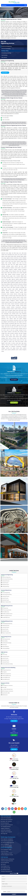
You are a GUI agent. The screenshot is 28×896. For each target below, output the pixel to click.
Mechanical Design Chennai (15, 90)
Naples (25, 312)
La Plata (22, 298)
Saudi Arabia (14, 331)
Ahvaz (13, 254)
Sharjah (2, 334)
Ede (25, 274)
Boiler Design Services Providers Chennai (19, 123)
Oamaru (18, 315)
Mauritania (8, 308)
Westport (24, 348)
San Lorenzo (16, 326)
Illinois (5, 287)
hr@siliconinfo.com (14, 732)
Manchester (17, 303)
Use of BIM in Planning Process (7, 689)
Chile (20, 271)
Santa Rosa (12, 330)
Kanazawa (12, 290)
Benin (18, 262)
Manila (25, 303)
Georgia (8, 280)
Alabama (3, 256)
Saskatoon (10, 331)
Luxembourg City (15, 298)
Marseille (17, 305)
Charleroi (3, 271)
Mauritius (12, 308)
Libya (10, 298)
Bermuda (3, 264)
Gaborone (13, 279)
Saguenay (18, 325)
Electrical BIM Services (5, 679)
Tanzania (17, 336)
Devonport (18, 274)
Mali (25, 302)
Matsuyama (3, 308)
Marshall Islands (23, 305)
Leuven (25, 297)
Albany (12, 256)
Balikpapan (24, 257)
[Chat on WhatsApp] (14, 812)
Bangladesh (20, 259)
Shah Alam (21, 333)
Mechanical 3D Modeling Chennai (17, 92)
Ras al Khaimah (11, 323)
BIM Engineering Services (6, 670)
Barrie (10, 261)
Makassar (7, 302)
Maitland (3, 302)
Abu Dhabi (14, 253)
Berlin (25, 262)
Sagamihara (14, 325)
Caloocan (24, 264)
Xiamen (2, 349)
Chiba (18, 271)
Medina (2, 310)
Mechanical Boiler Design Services (11, 98)
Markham (13, 305)
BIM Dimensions (4, 694)
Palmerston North (5, 318)
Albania (9, 256)
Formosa (3, 279)
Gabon (10, 279)
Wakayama (13, 346)
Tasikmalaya (24, 336)
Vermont (22, 344)
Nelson (17, 313)
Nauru (10, 313)
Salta (6, 326)
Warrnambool (18, 346)
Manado (8, 303)
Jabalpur (2, 289)
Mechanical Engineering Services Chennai (16, 95)
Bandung (12, 259)
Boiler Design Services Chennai (14, 122)
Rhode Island (7, 325)
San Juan (11, 326)
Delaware (9, 274)
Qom (23, 321)
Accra (20, 253)
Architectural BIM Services (6, 675)
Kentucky (21, 292)
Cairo (14, 264)
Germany (19, 280)
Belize (6, 262)
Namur (6, 312)
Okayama (24, 315)
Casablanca (12, 267)
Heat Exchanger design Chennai (8, 240)
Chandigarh (6, 269)
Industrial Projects (4, 582)
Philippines (5, 321)
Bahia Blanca (16, 257)
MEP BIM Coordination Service (6, 613)
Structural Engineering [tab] (5, 48)
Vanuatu (11, 344)
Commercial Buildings (5, 648)
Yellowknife (13, 349)
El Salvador (18, 276)
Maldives (22, 302)
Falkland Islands (23, 276)
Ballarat (2, 259)
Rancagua (6, 323)
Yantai (6, 349)
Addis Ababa (24, 253)
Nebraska (13, 313)
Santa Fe (8, 330)
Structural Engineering (5, 592)
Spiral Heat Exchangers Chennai (17, 242)
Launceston (10, 297)
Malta (6, 303)
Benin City (21, 262)
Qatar (15, 321)
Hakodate (8, 284)
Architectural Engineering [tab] (6, 46)
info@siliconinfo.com (14, 747)
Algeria (22, 256)
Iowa (25, 287)
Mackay (7, 300)
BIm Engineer (4, 671)
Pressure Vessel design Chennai (7, 178)
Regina (15, 323)
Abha (7, 253)
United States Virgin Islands (21, 343)
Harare (15, 285)
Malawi (15, 302)
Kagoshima (21, 289)
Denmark (13, 274)
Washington (24, 346)
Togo (25, 339)
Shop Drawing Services (5, 639)
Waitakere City (7, 346)
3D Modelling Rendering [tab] (6, 52)
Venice (19, 344)
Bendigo (9, 262)
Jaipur (6, 289)
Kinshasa (11, 295)
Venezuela (15, 344)
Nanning (16, 312)
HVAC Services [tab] (4, 57)
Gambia (17, 279)
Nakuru (25, 310)
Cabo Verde (7, 264)
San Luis (20, 326)
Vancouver (8, 344)
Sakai (25, 325)
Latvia (7, 297)
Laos (25, 295)
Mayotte (16, 308)
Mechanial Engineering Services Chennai (11, 19)
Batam (15, 261)
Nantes (19, 312)
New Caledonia (11, 315)
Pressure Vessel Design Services (11, 147)
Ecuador (22, 274)
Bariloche (3, 261)
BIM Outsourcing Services (6, 673)
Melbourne (7, 310)
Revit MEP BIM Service (5, 617)
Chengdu (6, 271)
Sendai (25, 331)
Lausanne (14, 297)
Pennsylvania (16, 320)
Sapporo (5, 331)
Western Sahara (19, 348)
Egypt (11, 276)
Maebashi (21, 300)
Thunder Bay (11, 339)
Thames (25, 338)
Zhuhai (2, 351)
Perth (20, 320)
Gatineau (21, 279)
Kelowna (17, 292)
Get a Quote (14, 379)
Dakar (9, 272)
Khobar (19, 294)
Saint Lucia (22, 325)
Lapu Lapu (3, 297)
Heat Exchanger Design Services (11, 182)
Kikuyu (25, 294)
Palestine (24, 316)
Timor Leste (22, 339)
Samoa (8, 326)
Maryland (8, 307)
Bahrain (20, 257)
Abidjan (10, 253)
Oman (7, 316)
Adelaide (3, 254)
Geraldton (15, 280)
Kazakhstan (12, 292)
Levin (2, 298)
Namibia (2, 312)
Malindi (2, 303)
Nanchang (9, 312)
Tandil (14, 336)
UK (7, 341)
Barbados (24, 259)
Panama (11, 318)
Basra (12, 261)
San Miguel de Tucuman (5, 328)
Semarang (21, 331)
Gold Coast (21, 282)
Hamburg (24, 284)
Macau (25, 298)
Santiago (16, 330)
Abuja (17, 253)
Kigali (22, 294)
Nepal (20, 313)
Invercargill (22, 287)
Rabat (25, 321)
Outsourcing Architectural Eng (6, 579)
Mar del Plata (8, 305)
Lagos (14, 295)
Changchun (11, 269)
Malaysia (19, 302)
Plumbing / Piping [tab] (4, 50)
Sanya (2, 331)
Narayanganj (6, 313)
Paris (8, 320)
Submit (14, 894)
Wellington (3, 348)
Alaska (6, 256)
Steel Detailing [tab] (4, 55)
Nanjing (13, 312)
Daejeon (5, 272)
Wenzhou (7, 348)
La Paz (19, 298)
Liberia (5, 298)
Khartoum (15, 294)
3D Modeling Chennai (8, 92)
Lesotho (22, 297)
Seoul (6, 333)
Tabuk (14, 334)
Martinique (3, 307)
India (11, 287)
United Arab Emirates (19, 341)
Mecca (22, 308)
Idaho (2, 287)
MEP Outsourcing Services (6, 609)
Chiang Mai (14, 271)
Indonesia (17, 287)
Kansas (18, 290)
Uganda (5, 341)
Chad (2, 269)
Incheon (8, 287)
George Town (3, 280)
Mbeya (19, 308)
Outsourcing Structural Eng (6, 594)
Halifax (11, 284)
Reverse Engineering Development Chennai (16, 144)
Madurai (17, 300)
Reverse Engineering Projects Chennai (13, 142)
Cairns (11, 264)
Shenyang (7, 334)
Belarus (25, 261)
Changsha (15, 269)
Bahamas (12, 257)
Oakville (15, 315)
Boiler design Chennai (5, 122)
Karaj (22, 290)
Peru (22, 320)
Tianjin (15, 339)
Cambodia (3, 266)
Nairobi (17, 310)
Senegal (2, 333)
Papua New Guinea (18, 318)
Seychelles (16, 333)
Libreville (7, 298)
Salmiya (2, 326)
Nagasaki (10, 310)
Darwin (2, 274)
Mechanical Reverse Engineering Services (13, 125)
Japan (13, 289)
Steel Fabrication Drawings (6, 642)
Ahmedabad (9, 254)
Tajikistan (24, 334)
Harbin (18, 285)
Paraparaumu (3, 320)
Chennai (10, 271)
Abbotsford (3, 253)
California (20, 264)
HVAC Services (4, 654)
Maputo (2, 305)
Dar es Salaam (19, 272)
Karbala (25, 290)
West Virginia (12, 348)
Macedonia (3, 300)
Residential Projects (5, 584)
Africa (6, 254)
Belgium (2, 262)
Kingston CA (7, 295)
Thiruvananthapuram (5, 339)
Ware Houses (4, 644)
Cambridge (8, 266)
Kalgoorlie (3, 290)
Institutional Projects (5, 580)
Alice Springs (3, 257)
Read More (5, 72)
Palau (17, 316)
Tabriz (11, 334)
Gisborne (9, 282)
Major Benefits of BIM (5, 692)
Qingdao (20, 321)
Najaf (20, 310)
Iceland (25, 285)
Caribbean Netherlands (5, 267)
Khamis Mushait (10, 294)
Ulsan (13, 341)
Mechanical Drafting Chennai (6, 90)
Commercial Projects (5, 627)
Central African (23, 267)
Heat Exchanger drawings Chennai (17, 241)
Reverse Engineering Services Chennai (9, 141)
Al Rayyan (24, 254)
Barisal (6, 261)
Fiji (19, 277)
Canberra (16, 266)
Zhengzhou (24, 349)
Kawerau (7, 292)
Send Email (14, 749)
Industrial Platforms (5, 646)
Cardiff (25, 266)
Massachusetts (18, 307)
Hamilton (3, 285)
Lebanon (18, 297)
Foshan (6, 279)
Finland (22, 277)
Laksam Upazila (18, 295)
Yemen (17, 349)
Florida (25, 277)
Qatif (17, 321)
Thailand (21, 338)
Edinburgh (3, 276)
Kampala (7, 290)
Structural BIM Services (5, 677)
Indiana (14, 287)
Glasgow (17, 282)
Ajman (16, 254)
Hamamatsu (20, 284)
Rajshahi (2, 323)
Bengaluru (14, 262)
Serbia (8, 333)
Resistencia (24, 323)
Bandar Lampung (8, 259)
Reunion (2, 325)
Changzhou (24, 269)
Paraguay (24, 318)
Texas (18, 338)
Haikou (2, 284)
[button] (2, 12)
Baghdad (8, 257)
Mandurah (21, 303)
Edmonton (8, 276)
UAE (2, 341)
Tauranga (3, 338)
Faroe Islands (3, 277)
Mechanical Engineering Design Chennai (19, 93)
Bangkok (16, 259)
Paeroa (13, 316)
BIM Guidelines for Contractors (7, 685)
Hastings (21, 285)
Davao (6, 274)
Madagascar (12, 300)
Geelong (24, 279)
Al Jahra (21, 254)
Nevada (6, 315)
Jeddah (16, 289)
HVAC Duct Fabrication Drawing (7, 663)
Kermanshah (3, 294)
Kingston (3, 295)
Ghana (22, 280)
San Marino (24, 326)
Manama (12, 303)
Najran (22, 310)
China (25, 271)
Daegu (2, 272)
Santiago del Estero (22, 330)
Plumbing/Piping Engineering (6, 623)
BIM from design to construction (7, 691)
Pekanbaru (11, 320)
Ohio (21, 315)
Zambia (20, 349)
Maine (25, 300)
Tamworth (10, 336)
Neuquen (3, 315)
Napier (22, 312)
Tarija (20, 336)
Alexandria (19, 256)
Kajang (25, 289)
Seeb (18, 331)
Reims (18, 323)
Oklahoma (3, 316)
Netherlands (24, 313)
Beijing (22, 261)
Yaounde (9, 349)
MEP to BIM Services (5, 611)
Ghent (2, 282)
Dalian (11, 272)
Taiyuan (20, 334)
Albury (15, 256)
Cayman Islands (18, 267)
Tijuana (18, 339)
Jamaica (9, 289)
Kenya (25, 292)
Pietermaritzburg (11, 321)
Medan (25, 308)
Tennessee (14, 338)
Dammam (15, 272)
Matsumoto (24, 307)
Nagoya (14, 310)
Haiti (5, 284)
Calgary (17, 264)
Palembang (20, 316)
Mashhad (12, 307)
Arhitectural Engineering (5, 577)
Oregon (10, 316)
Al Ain (18, 254)
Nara (2, 313)
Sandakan (20, 328)
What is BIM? (3, 687)
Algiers (25, 256)
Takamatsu (3, 336)
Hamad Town (15, 284)
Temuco (10, 338)
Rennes (21, 323)
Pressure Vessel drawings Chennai (18, 179)
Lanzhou (23, 295)
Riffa (10, 325)
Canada (12, 266)
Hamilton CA (7, 285)
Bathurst (18, 261)
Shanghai (24, 333)
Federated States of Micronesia (13, 277)
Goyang (25, 282)
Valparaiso (3, 344)
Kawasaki (3, 292)
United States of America (10, 343)
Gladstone (13, 282)
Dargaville (24, 272)
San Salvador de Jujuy (14, 328)
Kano (16, 290)
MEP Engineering (4, 608)
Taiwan (17, 334)
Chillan (23, 271)
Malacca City (11, 302)
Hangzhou (12, 285)
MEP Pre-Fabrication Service (6, 615)
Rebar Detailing (4, 640)
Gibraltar (5, 282)
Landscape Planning (5, 586)
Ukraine (10, 341)
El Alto (14, 276)
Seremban (12, 333)
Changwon (20, 269)
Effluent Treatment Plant (6, 601)
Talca (7, 336)
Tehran (7, 338)
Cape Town (21, 266)
